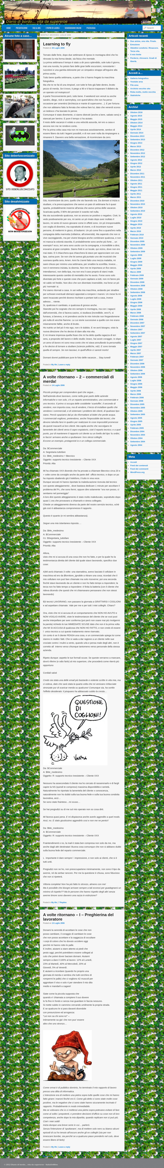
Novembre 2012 (137, 153)
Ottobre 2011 (136, 180)
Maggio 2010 (136, 224)
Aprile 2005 (135, 425)
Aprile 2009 (135, 268)
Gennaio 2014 (136, 133)
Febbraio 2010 (137, 234)
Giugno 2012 (136, 163)
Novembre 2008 (137, 285)
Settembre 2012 (137, 156)
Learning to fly (57, 44)
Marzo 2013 (135, 146)
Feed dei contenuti (139, 465)
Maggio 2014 (136, 126)
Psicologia (91, 27)
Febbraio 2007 (137, 357)
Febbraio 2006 (137, 397)
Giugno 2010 (136, 221)
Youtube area (136, 82)
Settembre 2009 (137, 251)
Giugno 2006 (136, 384)
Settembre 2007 (137, 333)
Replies (63, 902)
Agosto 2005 (136, 418)
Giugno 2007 (136, 343)
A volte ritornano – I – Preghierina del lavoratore (78, 916)
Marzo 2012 (135, 170)
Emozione (135, 44)
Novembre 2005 (137, 408)
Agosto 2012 (136, 160)
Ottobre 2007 (136, 329)
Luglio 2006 (135, 380)
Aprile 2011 (135, 194)
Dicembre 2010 (137, 201)
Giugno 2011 (136, 187)
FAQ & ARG (36, 27)
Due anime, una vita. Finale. (143, 41)
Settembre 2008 (137, 292)
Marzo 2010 (135, 231)
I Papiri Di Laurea (53, 27)
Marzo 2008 (135, 313)
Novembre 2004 (137, 435)
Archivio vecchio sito (140, 88)
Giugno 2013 (136, 143)
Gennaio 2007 (136, 360)
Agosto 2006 (136, 377)
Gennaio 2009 (136, 279)
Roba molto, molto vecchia (143, 92)
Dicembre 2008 (137, 282)
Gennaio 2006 (136, 401)
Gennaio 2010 (136, 238)
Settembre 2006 (137, 374)
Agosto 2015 (136, 116)
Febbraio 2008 (137, 316)
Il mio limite (135, 54)
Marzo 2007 (135, 353)
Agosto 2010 (136, 214)
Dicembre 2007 (137, 323)
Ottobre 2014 (136, 122)
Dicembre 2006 (137, 363)
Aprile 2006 (135, 391)
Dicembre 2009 (137, 241)
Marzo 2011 (135, 197)
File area (134, 85)
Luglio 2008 (135, 299)
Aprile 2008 (135, 309)
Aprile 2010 (135, 228)
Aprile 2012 (135, 167)
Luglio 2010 (135, 217)
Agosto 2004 (136, 445)
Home (8, 27)
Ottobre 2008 (136, 289)
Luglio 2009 (135, 258)
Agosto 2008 (136, 296)
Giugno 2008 (136, 302)
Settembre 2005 (137, 414)
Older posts (46, 1156)
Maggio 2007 (136, 346)
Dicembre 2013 (137, 136)
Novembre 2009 (137, 245)
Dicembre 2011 (137, 173)
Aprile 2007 (135, 350)
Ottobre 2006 (136, 370)
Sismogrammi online (73, 27)
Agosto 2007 (136, 336)
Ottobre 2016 (136, 112)
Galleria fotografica (139, 78)
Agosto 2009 (136, 255)
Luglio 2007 (135, 340)
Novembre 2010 (137, 204)
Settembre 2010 (137, 211)
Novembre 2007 (137, 326)
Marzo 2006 (135, 394)
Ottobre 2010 (136, 207)
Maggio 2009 (136, 265)
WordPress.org (137, 472)
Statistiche (135, 95)
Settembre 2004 (137, 441)
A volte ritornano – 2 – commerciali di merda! (78, 379)
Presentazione (21, 27)
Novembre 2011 (137, 177)
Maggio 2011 (136, 190)
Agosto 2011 (136, 184)
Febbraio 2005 (137, 428)
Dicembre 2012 (137, 150)
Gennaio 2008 (136, 319)
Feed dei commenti (139, 469)
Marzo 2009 (135, 272)
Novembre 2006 (137, 367)
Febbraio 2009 (137, 275)
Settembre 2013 (137, 139)
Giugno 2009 (136, 262)
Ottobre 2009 (136, 248)
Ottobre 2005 (136, 411)
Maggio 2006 (136, 387)
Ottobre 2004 (136, 438)
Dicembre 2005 (137, 404)
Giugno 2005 (136, 421)
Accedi (133, 462)
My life (54, 365)
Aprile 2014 (135, 129)
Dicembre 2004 (137, 431)
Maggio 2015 (136, 119)
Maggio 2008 (136, 306)
